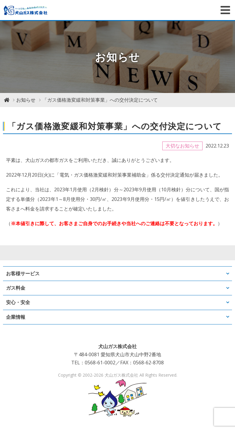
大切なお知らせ (182, 145)
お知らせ (25, 100)
